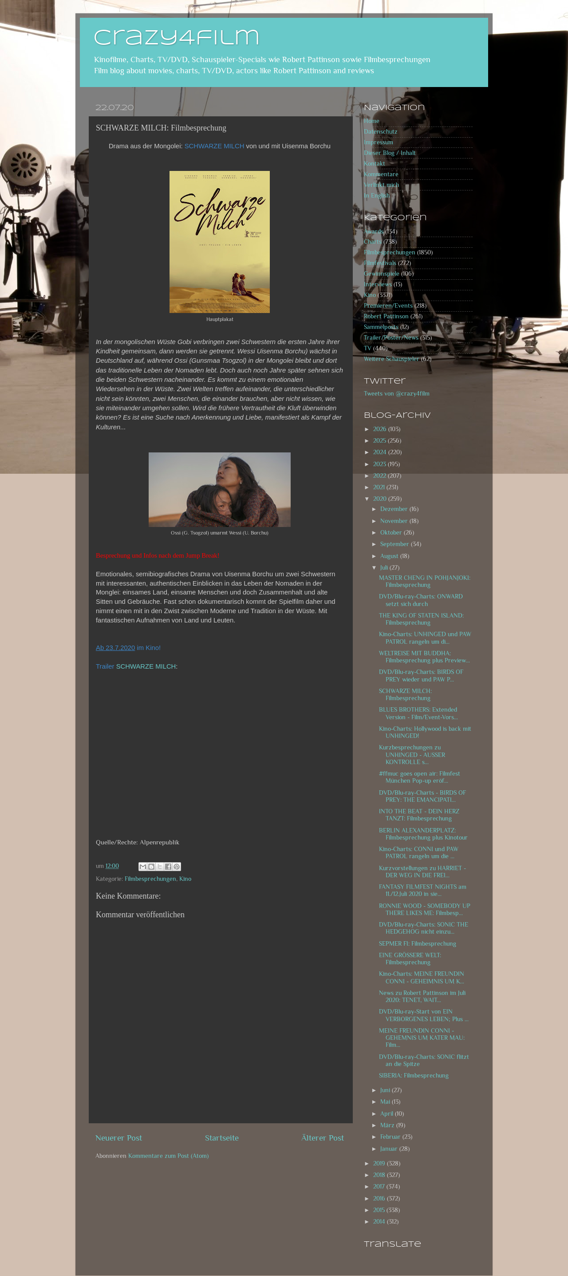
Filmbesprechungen (150, 879)
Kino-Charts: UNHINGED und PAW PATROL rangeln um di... (425, 638)
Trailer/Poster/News (391, 337)
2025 (380, 440)
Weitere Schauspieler (391, 359)
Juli (385, 567)
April (387, 1113)
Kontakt (374, 163)
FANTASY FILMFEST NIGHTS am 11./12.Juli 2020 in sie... (422, 890)
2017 (380, 1186)
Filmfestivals (380, 263)
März (388, 1125)
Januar (389, 1148)
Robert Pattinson (386, 316)
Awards (373, 231)
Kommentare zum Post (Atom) (168, 1156)
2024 (380, 452)
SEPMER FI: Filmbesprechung (417, 943)
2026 (380, 429)
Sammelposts (381, 327)
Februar (391, 1136)
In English (377, 195)
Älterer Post (322, 1137)
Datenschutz (381, 131)
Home (371, 121)
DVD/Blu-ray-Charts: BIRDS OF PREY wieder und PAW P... (421, 675)
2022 (380, 475)
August (390, 556)
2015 (380, 1210)
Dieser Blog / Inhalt (390, 153)
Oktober (392, 532)
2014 (380, 1221)
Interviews (378, 284)
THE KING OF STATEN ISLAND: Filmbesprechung (421, 619)
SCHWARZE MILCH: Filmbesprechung (405, 694)
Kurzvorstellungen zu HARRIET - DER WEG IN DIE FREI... (422, 872)
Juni (386, 1090)
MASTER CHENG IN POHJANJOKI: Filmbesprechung (424, 581)
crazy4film (176, 38)
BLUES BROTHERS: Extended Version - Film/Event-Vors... (418, 713)
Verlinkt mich (381, 185)
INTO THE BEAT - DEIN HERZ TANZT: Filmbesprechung (419, 815)
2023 (380, 464)
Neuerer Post (118, 1137)
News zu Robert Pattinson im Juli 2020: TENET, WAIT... (422, 996)
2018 (380, 1175)
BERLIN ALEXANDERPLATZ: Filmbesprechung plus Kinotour (423, 834)
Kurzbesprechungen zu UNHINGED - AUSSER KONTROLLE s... (412, 754)
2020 (380, 498)
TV (367, 348)
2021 (380, 487)
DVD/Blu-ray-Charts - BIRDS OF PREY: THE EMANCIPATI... (422, 796)
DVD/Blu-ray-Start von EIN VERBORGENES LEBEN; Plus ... (424, 1015)
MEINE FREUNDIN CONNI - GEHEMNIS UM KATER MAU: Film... (422, 1037)
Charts (373, 241)
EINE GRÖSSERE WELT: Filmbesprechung (410, 959)
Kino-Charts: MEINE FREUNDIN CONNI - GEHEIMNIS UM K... (421, 977)
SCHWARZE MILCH (146, 666)
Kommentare (381, 174)
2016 (380, 1198)
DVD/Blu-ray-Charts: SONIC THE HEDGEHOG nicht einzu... (423, 928)
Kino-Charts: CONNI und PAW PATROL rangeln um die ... (418, 853)
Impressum (378, 142)
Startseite (222, 1137)
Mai (386, 1101)
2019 (380, 1163)
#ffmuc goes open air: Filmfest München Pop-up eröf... (419, 777)
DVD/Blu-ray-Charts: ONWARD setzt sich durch (421, 600)
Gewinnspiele (381, 273)
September (395, 544)
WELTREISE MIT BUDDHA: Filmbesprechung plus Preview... (424, 657)
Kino (185, 879)
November (395, 521)
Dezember (395, 509)
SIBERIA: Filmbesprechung (414, 1075)
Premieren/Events (388, 305)
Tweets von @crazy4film (397, 393)
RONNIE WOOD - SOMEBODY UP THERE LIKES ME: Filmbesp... (424, 909)
